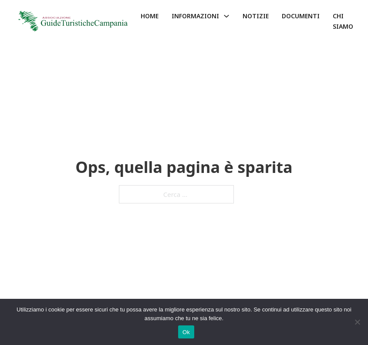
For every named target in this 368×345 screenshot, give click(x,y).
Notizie (256, 16)
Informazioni (195, 16)
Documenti (301, 16)
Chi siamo (343, 21)
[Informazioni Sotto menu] (226, 16)
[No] (357, 322)
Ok (186, 332)
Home (150, 16)
